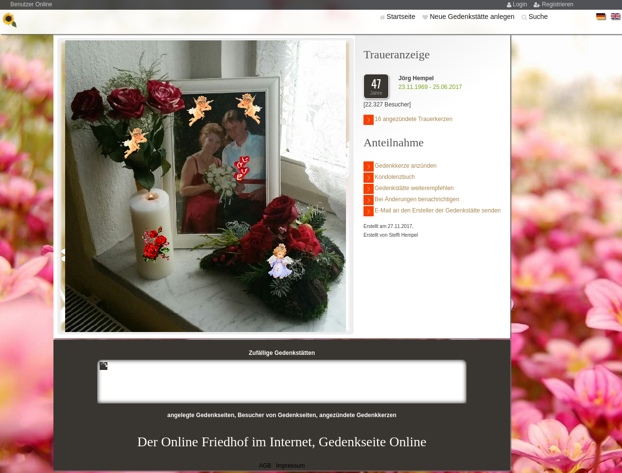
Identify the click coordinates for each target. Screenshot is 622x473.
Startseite (402, 16)
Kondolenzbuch (389, 178)
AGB (265, 465)
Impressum (290, 465)
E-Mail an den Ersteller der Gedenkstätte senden (432, 211)
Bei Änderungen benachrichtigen (411, 200)
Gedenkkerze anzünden (399, 166)
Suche (538, 16)
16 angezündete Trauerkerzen (407, 120)
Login (521, 4)
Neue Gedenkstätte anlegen (473, 16)
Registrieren (557, 4)
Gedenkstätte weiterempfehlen (408, 189)
